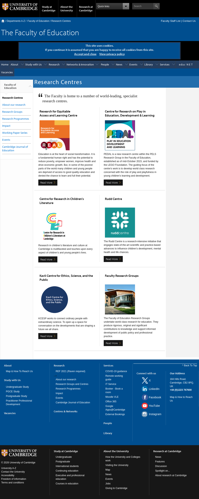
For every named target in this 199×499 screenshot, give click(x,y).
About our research (13, 104)
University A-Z (8, 468)
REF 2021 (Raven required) (70, 371)
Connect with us (146, 373)
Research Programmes (15, 118)
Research (54, 64)
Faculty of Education (38, 21)
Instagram (155, 414)
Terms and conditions (12, 482)
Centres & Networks (65, 411)
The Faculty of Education (40, 32)
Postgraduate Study (16, 396)
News (119, 64)
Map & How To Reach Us (19, 371)
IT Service (111, 384)
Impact (6, 126)
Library (148, 64)
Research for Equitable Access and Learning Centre (58, 113)
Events (133, 64)
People (105, 64)
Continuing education (67, 470)
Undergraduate (64, 457)
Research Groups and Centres (72, 384)
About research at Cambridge (171, 475)
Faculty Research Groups (122, 276)
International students (67, 466)
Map (108, 469)
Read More (46, 182)
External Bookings (115, 414)
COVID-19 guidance (116, 371)
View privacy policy (112, 54)
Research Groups (12, 111)
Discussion (161, 466)
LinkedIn (154, 389)
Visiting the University (117, 465)
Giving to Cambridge (116, 488)
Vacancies (7, 72)
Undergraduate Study (17, 387)
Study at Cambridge (48, 8)
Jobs (108, 483)
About (14, 64)
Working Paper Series (14, 133)
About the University (66, 8)
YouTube (154, 405)
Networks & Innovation (80, 64)
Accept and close (85, 54)
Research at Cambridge (86, 8)
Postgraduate (63, 461)
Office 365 (111, 401)
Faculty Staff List (170, 20)
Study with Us (33, 64)
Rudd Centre (113, 199)
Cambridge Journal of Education (73, 402)
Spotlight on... (162, 470)
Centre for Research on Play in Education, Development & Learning (129, 113)
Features (160, 461)
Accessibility (7, 475)
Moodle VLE (112, 397)
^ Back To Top (189, 365)
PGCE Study (13, 391)
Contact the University (13, 471)
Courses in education (67, 483)
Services (165, 64)
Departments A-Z (16, 21)
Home (3, 21)
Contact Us (189, 20)
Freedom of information (13, 479)
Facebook (155, 397)
